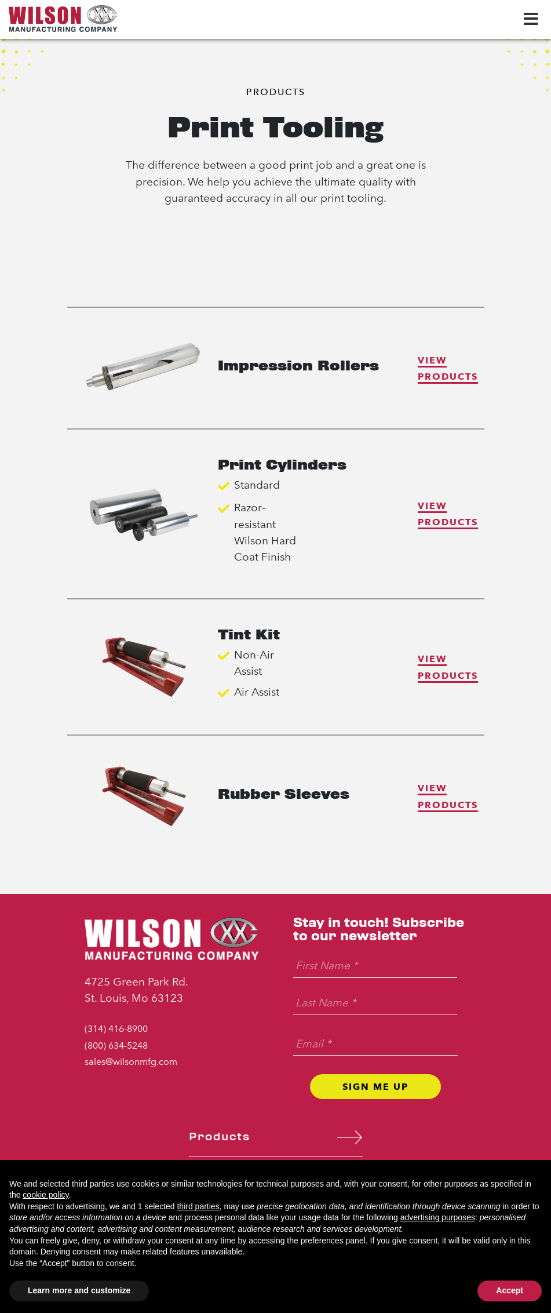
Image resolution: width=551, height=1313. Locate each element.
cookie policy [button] (45, 1194)
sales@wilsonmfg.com (131, 1061)
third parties (198, 1206)
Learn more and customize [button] (79, 1290)
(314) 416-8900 (116, 1028)
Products (275, 91)
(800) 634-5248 (116, 1045)
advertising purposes (437, 1217)
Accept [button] (509, 1290)
